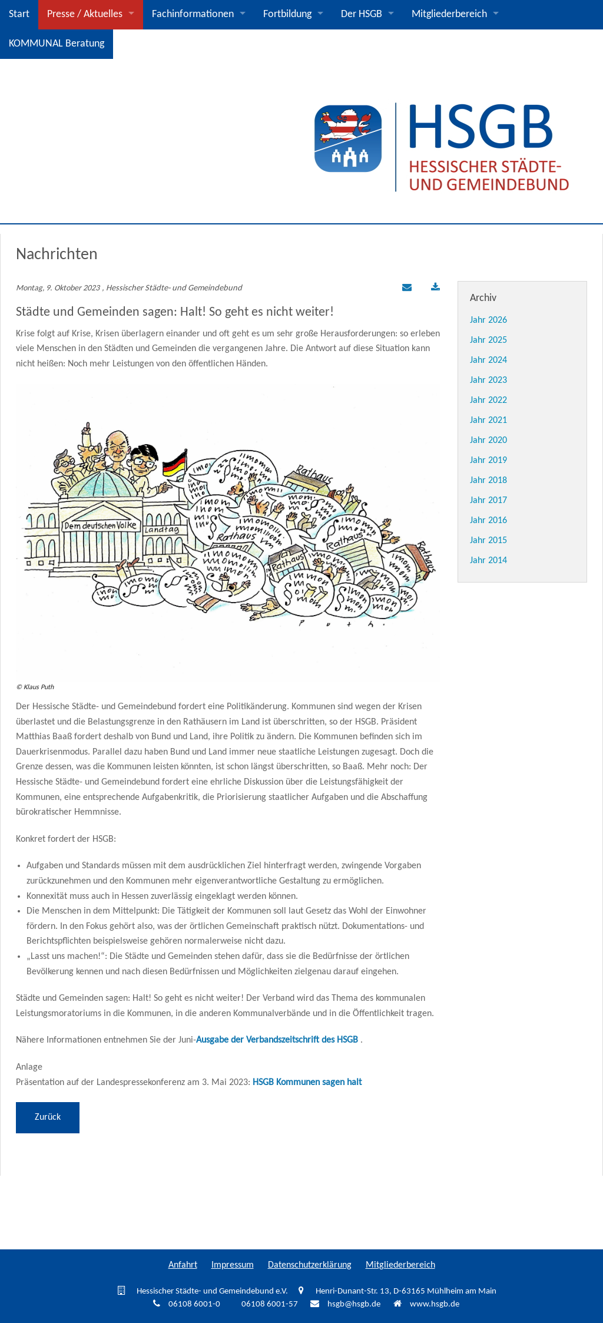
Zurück (48, 1117)
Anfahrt (182, 1265)
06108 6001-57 (269, 1304)
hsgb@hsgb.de (353, 1304)
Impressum (232, 1265)
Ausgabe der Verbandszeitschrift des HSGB (277, 1040)
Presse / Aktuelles (84, 14)
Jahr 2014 (488, 560)
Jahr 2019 (488, 460)
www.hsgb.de (434, 1304)
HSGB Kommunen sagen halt (307, 1082)
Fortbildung (287, 14)
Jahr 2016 (488, 520)
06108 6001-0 (194, 1304)
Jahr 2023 (488, 380)
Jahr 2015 (488, 540)
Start (19, 14)
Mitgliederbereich (449, 14)
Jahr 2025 (488, 340)
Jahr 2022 (488, 400)
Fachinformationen (193, 14)
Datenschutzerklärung (310, 1265)
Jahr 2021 (488, 420)
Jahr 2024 (488, 360)
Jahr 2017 (488, 500)
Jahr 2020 (488, 440)
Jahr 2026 (488, 320)
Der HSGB (361, 14)
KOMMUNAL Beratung (56, 43)
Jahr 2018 (488, 480)
